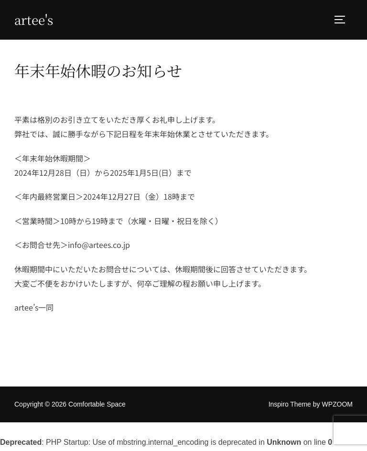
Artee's (33, 19)
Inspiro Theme (290, 405)
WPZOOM (337, 405)
